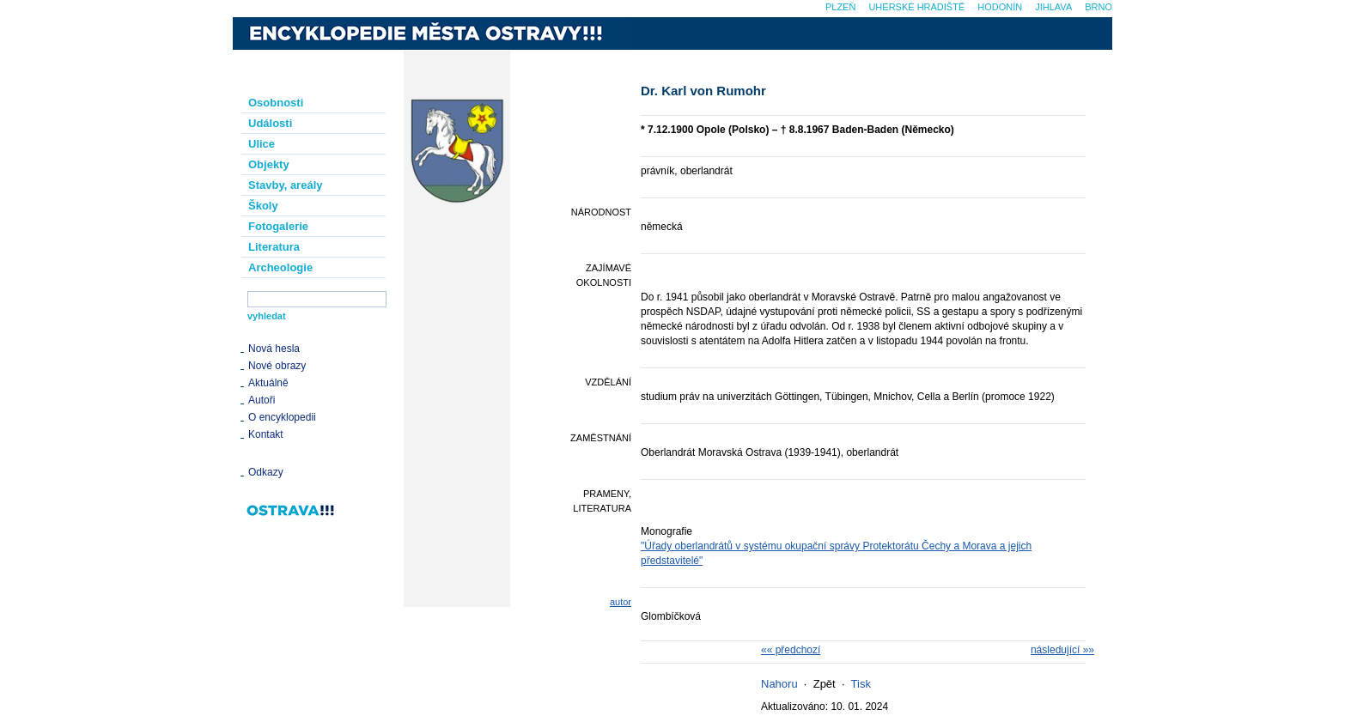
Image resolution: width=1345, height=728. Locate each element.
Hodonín (999, 7)
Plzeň (840, 7)
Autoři (261, 400)
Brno (1098, 7)
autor (620, 602)
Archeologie (280, 267)
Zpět (824, 683)
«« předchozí (790, 650)
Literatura (274, 246)
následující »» (1062, 650)
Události (270, 123)
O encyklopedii (282, 417)
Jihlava (1053, 7)
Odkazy (265, 472)
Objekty (268, 164)
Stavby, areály (285, 185)
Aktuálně (268, 383)
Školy (263, 205)
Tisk (861, 683)
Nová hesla (274, 349)
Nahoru (779, 683)
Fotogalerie (278, 226)
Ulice (261, 143)
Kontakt (265, 434)
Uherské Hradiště (916, 7)
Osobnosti (275, 102)
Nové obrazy (277, 366)
